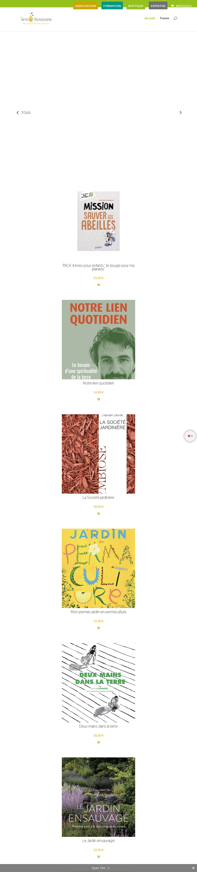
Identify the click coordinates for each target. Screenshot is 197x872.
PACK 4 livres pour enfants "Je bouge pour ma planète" (45, 236)
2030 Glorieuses (98, 595)
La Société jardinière (151, 239)
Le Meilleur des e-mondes (151, 713)
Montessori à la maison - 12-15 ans (46, 711)
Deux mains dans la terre (98, 357)
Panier (164, 19)
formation (112, 6)
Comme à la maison (98, 478)
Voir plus (102, 752)
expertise (158, 6)
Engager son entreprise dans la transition (151, 594)
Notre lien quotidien (98, 239)
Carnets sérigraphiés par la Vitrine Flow (46, 594)
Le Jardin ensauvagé (151, 357)
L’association (85, 6)
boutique (135, 6)
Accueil (149, 19)
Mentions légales (34, 801)
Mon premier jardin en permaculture (46, 355)
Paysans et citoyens (46, 478)
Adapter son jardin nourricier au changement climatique (151, 474)
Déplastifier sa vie (98, 713)
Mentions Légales (133, 861)
